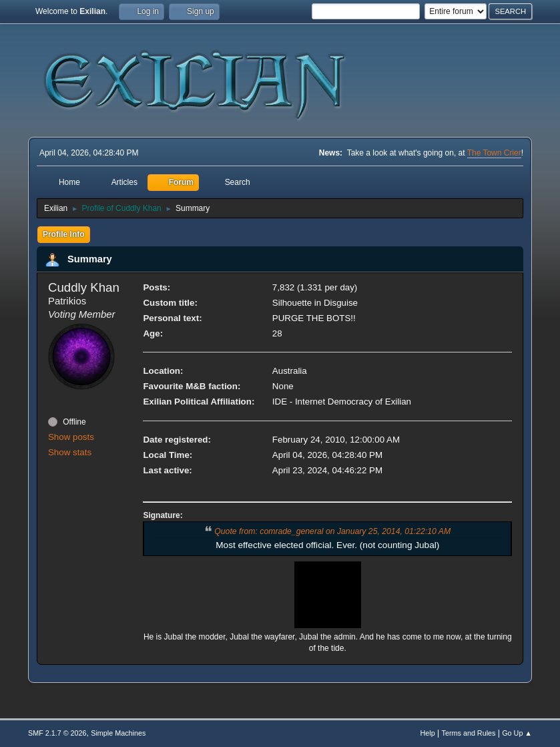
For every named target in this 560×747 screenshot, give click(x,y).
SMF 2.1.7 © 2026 (57, 733)
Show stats (69, 452)
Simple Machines (118, 733)
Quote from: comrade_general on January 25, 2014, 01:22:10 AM (332, 531)
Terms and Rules (469, 733)
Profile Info (64, 234)
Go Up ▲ (517, 733)
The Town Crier (494, 153)
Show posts (71, 437)
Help (428, 733)
